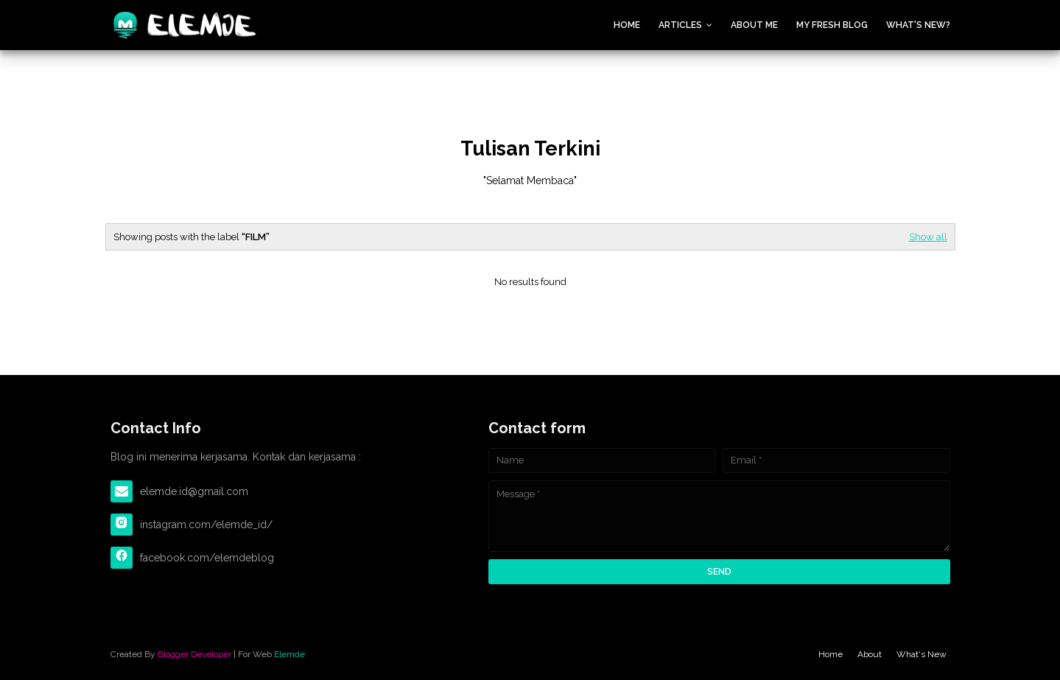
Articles (680, 25)
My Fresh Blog (832, 25)
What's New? (918, 25)
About (869, 654)
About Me (754, 25)
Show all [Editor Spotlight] (928, 236)
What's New (921, 654)
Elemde (289, 654)
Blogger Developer (194, 654)
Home (627, 25)
